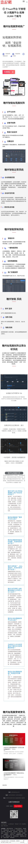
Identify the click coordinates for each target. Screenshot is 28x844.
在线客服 (18, 806)
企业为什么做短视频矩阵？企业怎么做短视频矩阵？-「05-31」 (14, 747)
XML (3, 842)
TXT (10, 842)
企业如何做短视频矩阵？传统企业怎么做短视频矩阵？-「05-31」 (14, 772)
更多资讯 (5, 784)
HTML (6, 842)
